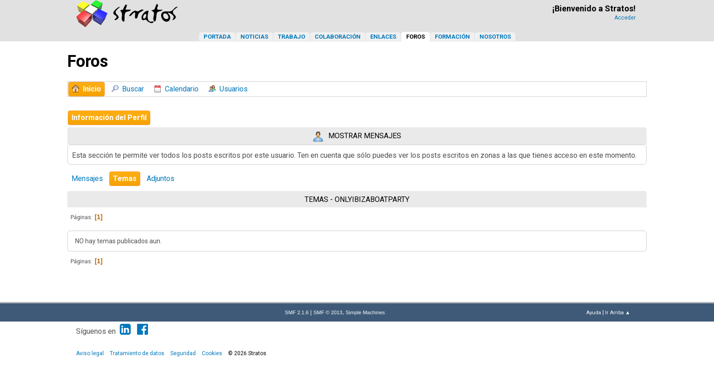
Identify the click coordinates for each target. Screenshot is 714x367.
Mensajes (87, 178)
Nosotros (495, 36)
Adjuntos (160, 178)
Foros (415, 36)
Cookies (212, 353)
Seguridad (183, 353)
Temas (125, 178)
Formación (452, 36)
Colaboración (338, 36)
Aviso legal (90, 353)
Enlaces (383, 36)
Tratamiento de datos (137, 353)
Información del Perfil (109, 117)
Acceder (625, 18)
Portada (217, 36)
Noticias (254, 36)
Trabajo (291, 36)
